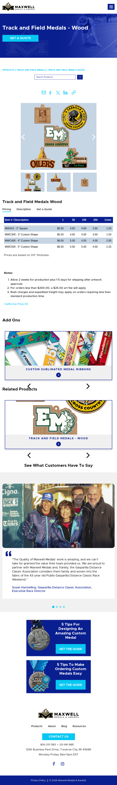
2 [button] (57, 607)
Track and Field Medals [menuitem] (31, 70)
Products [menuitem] (8, 70)
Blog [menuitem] (64, 726)
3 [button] (60, 607)
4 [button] (64, 607)
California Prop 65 (16, 304)
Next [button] (94, 137)
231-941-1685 (66, 744)
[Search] (54, 77)
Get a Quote (20, 38)
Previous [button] (23, 137)
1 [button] (53, 607)
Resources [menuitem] (79, 726)
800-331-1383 (48, 744)
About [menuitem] (52, 726)
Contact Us (58, 736)
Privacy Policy (38, 780)
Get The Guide (70, 649)
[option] (58, 136)
